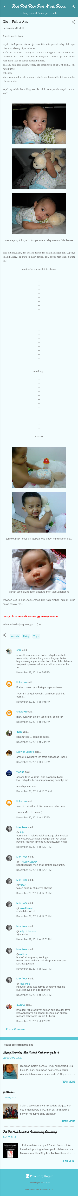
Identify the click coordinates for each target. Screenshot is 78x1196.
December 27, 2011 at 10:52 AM (34, 791)
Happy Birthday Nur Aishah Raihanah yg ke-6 (31, 1052)
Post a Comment (15, 1029)
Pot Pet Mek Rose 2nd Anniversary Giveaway (30, 1132)
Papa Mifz (24, 983)
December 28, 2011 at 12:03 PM (33, 968)
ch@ (19, 650)
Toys (36, 636)
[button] (73, 22)
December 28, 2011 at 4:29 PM (33, 1021)
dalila (19, 731)
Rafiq (26, 636)
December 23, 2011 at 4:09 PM (33, 721)
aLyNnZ (20, 1004)
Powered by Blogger (39, 1176)
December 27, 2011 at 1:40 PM (33, 817)
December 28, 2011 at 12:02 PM (33, 893)
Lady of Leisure (25, 751)
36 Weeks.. (9, 1092)
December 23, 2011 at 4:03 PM (33, 672)
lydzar (22, 884)
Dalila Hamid (25, 908)
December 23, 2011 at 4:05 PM (33, 701)
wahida (20, 771)
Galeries (46, 1183)
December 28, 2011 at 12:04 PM (33, 994)
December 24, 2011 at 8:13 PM (33, 762)
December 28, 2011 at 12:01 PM (33, 846)
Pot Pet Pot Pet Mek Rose (38, 6)
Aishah (15, 636)
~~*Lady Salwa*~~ (30, 861)
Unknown (21, 682)
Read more (68, 1081)
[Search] (73, 7)
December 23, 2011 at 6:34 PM (33, 741)
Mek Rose (22, 827)
